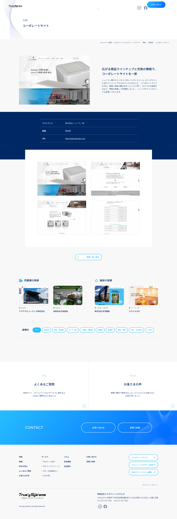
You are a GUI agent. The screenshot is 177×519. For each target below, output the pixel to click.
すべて (37, 330)
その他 (149, 330)
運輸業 (100, 330)
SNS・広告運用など (50, 471)
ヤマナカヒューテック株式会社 (32, 311)
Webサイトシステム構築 (141, 472)
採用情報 (116, 7)
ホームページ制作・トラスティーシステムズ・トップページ (120, 42)
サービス (89, 7)
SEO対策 (46, 475)
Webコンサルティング (51, 466)
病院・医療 (122, 330)
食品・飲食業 (59, 330)
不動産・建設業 (102, 308)
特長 (72, 7)
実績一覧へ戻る (92, 257)
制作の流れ (104, 7)
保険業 (110, 330)
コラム (66, 457)
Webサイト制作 (49, 461)
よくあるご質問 (25, 471)
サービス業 (135, 308)
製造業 (23, 308)
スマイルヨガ (134, 311)
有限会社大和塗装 (60, 311)
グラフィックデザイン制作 (142, 464)
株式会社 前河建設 (102, 311)
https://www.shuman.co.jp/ (76, 138)
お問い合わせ (159, 8)
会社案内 (128, 7)
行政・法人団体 (136, 330)
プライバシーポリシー (150, 485)
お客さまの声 (24, 475)
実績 (79, 7)
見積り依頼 (135, 427)
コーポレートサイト (139, 457)
